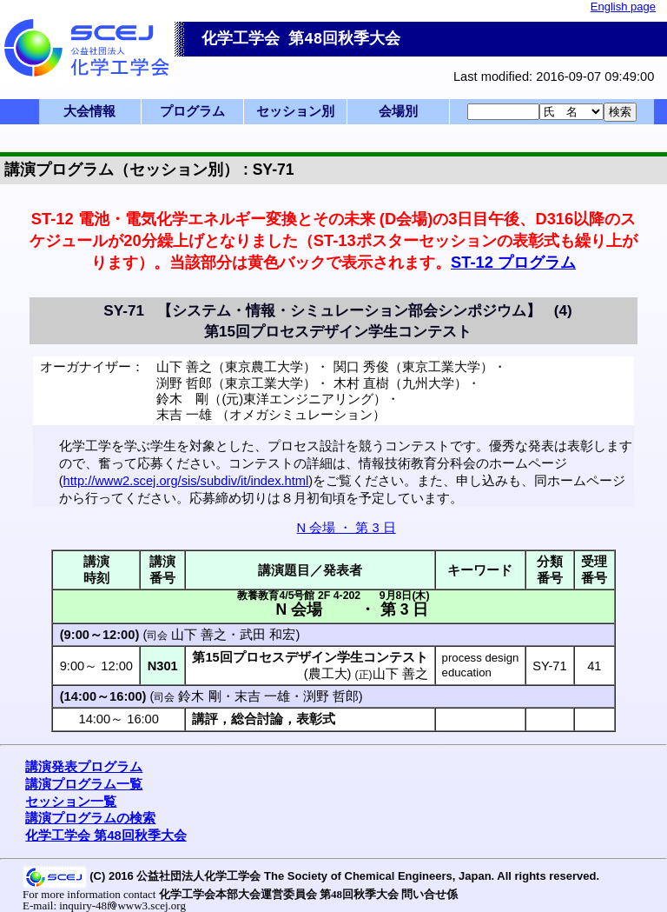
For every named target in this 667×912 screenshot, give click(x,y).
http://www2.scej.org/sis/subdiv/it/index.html (186, 481)
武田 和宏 (267, 635)
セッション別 (295, 111)
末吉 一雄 (262, 696)
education (467, 672)
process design (480, 657)
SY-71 (549, 666)
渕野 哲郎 (331, 696)
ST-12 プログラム (513, 262)
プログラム (192, 111)
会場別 (398, 111)
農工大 (327, 674)
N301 (163, 666)
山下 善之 (199, 635)
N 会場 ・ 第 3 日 (346, 528)
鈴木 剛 (199, 696)
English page (623, 6)
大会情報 (89, 111)
